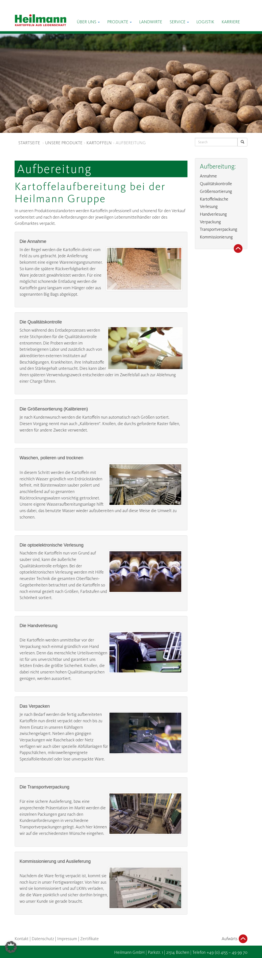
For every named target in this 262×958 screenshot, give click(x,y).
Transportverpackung (218, 229)
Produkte (119, 22)
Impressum (67, 938)
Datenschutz (43, 938)
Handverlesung (213, 214)
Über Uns (88, 22)
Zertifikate (89, 938)
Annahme (208, 176)
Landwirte (150, 22)
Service (179, 22)
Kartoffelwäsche (214, 199)
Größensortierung (216, 191)
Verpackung (210, 222)
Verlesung (209, 206)
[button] (11, 947)
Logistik (205, 22)
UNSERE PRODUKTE (63, 142)
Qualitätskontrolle (216, 183)
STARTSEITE (29, 142)
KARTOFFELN (99, 142)
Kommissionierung (216, 237)
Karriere (231, 22)
